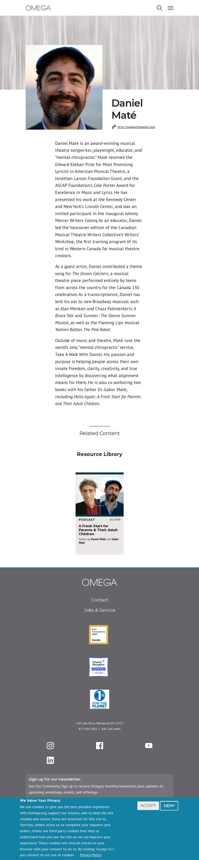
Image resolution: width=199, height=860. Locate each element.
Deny (169, 805)
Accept (148, 805)
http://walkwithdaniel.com (136, 127)
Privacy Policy (90, 854)
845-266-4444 (111, 729)
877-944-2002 (88, 729)
